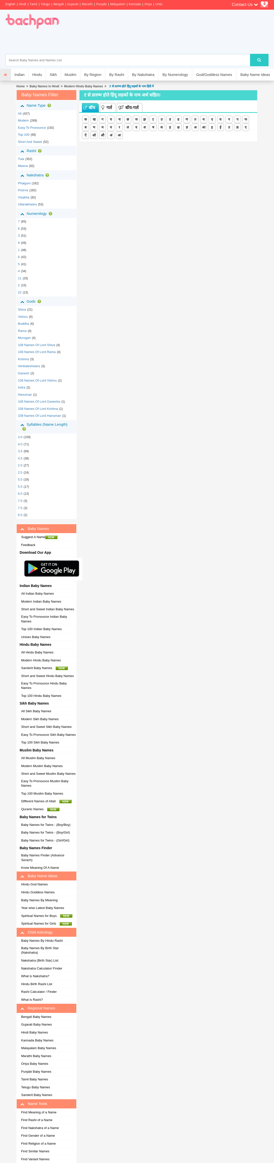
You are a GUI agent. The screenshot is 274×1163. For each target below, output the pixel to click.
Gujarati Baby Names (36, 1024)
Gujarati (73, 4)
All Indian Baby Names (37, 593)
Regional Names (37, 1008)
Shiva (22, 309)
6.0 (20, 493)
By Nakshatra (143, 74)
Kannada (135, 4)
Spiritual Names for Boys (47, 916)
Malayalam (117, 4)
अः (119, 135)
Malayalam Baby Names (38, 1048)
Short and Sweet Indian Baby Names (47, 609)
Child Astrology (36, 932)
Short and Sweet (30, 142)
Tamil (33, 4)
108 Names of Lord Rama (37, 352)
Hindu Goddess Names (37, 892)
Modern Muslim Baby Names (42, 766)
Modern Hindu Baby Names (83, 86)
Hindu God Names (34, 884)
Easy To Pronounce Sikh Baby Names (48, 735)
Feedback (28, 545)
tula (21, 159)
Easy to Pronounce (32, 127)
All (19, 113)
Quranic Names (40, 809)
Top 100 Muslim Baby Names (42, 793)
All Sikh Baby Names (36, 711)
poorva (23, 190)
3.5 (20, 451)
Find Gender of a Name (38, 1135)
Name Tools (33, 1103)
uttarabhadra (27, 204)
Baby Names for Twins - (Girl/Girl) (45, 840)
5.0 (20, 479)
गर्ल (106, 107)
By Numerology (175, 74)
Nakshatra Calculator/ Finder (41, 968)
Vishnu (23, 317)
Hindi (22, 4)
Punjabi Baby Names (36, 1071)
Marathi (87, 4)
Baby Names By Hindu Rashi (42, 940)
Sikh (53, 74)
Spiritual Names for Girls (46, 924)
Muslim (71, 74)
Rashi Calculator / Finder (39, 992)
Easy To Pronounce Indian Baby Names (44, 619)
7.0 (20, 501)
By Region (92, 74)
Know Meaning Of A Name (40, 868)
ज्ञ (187, 127)
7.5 (20, 508)
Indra (21, 387)
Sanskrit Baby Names (44, 668)
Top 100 (23, 134)
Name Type (36, 105)
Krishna (23, 359)
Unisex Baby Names (35, 637)
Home (20, 86)
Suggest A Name (39, 537)
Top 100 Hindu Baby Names (41, 696)
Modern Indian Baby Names (41, 601)
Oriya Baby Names (34, 1064)
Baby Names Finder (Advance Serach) (42, 857)
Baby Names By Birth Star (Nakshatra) (40, 950)
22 (19, 292)
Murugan (24, 338)
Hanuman (25, 394)
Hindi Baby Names (34, 1032)
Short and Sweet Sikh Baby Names (46, 727)
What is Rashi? (32, 999)
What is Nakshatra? (35, 976)
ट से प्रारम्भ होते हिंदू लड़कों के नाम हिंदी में (131, 86)
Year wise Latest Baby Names (42, 908)
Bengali (58, 4)
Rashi (32, 151)
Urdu (158, 4)
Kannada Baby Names (37, 1040)
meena (23, 166)
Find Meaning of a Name (38, 1112)
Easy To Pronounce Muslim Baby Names (45, 783)
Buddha (23, 323)
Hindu (37, 74)
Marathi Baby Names (36, 1056)
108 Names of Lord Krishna (38, 409)
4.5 (20, 458)
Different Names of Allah (46, 801)
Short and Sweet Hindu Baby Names (47, 676)
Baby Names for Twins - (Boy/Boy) (45, 825)
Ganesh (23, 373)
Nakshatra (35, 175)
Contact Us (245, 4)
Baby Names (34, 528)
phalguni (24, 183)
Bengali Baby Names (36, 1017)
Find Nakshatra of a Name (40, 1128)
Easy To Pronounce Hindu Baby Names (44, 685)
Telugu (45, 4)
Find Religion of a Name (38, 1143)
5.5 (20, 486)
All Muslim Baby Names (38, 758)
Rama (22, 331)
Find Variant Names (35, 1159)
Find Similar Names (35, 1151)
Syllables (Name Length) (43, 426)
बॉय (89, 107)
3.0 (20, 437)
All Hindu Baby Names (37, 652)
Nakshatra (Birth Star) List (39, 960)
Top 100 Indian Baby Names (41, 629)
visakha (23, 197)
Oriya (148, 4)
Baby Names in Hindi (44, 86)
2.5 (20, 472)
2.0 (20, 465)
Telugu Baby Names (35, 1087)
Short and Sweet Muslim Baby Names (48, 773)
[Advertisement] (148, 41)
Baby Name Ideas (255, 74)
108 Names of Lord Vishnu (37, 380)
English (10, 4)
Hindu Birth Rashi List (36, 984)
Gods (31, 301)
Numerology (37, 213)
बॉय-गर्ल (128, 107)
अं (111, 135)
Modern (23, 120)
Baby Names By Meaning (39, 900)
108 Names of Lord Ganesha (39, 401)
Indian (19, 74)
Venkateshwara (29, 366)
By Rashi (116, 74)
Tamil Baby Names (34, 1079)
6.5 (20, 515)
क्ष (178, 127)
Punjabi (101, 4)
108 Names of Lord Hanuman (39, 416)
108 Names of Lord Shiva (36, 345)
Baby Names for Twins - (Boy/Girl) (45, 832)
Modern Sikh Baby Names (40, 719)
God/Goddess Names (214, 74)
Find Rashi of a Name (36, 1120)
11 (19, 278)
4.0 (20, 444)
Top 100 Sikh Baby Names (40, 742)
